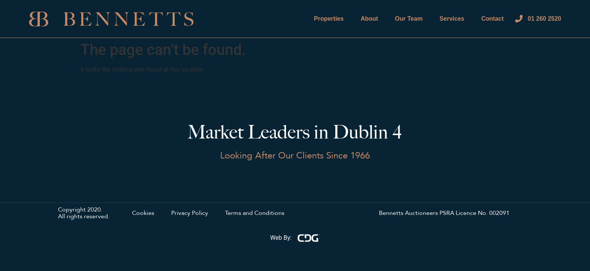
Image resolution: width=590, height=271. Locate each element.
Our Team (409, 18)
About (369, 18)
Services (451, 18)
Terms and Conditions (254, 213)
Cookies (143, 213)
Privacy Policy (189, 213)
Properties (329, 18)
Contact (492, 18)
